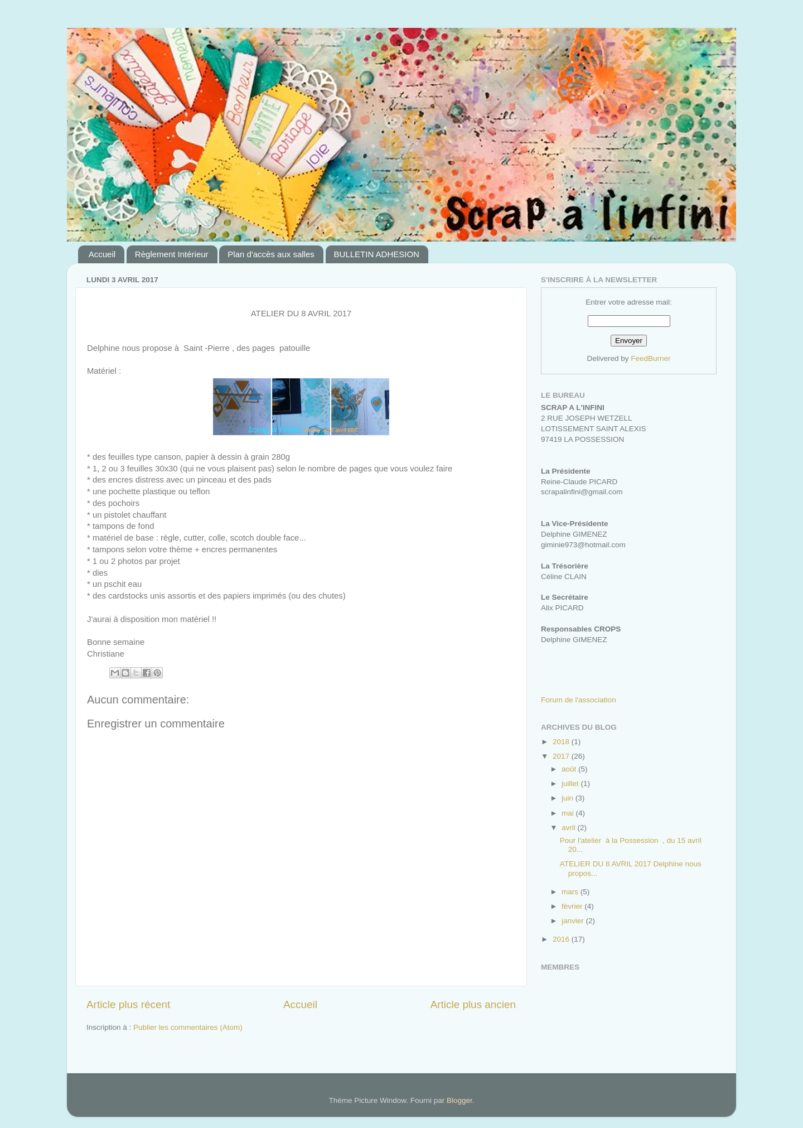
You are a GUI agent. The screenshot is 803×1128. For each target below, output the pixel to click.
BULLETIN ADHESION (376, 254)
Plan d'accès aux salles (271, 254)
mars (571, 892)
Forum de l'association (578, 700)
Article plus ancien (473, 1004)
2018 (562, 741)
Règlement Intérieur (172, 254)
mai (569, 813)
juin (568, 798)
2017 (562, 756)
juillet (571, 783)
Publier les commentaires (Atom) (188, 1027)
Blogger (459, 1100)
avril (570, 827)
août (570, 769)
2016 (562, 939)
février (573, 906)
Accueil (102, 254)
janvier (574, 921)
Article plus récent (128, 1004)
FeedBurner (650, 358)
